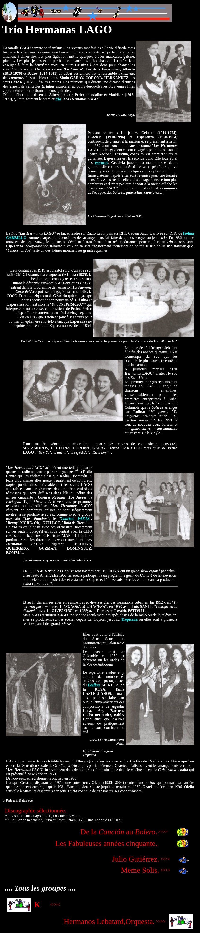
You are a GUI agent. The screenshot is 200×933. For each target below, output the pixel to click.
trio (58, 99)
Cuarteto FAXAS (75, 519)
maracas (101, 163)
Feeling (94, 685)
